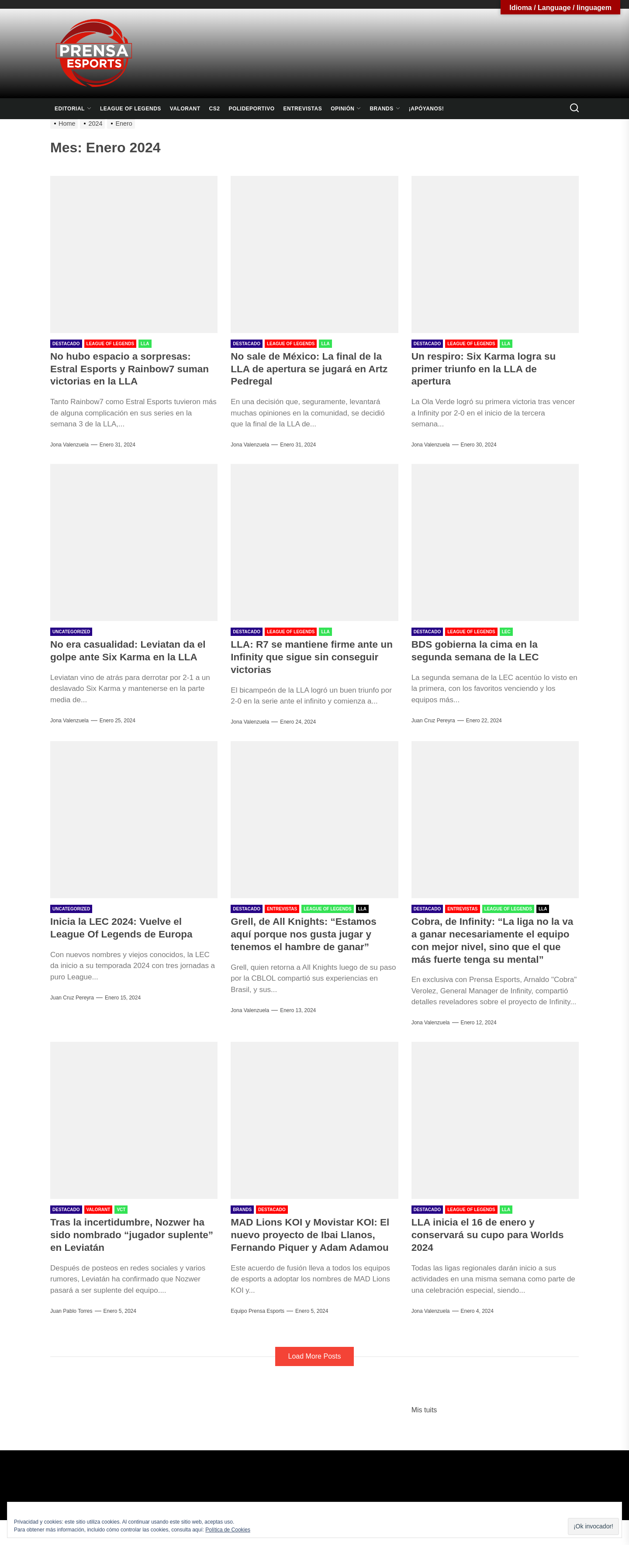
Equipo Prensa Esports (257, 1336)
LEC (506, 631)
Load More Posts (314, 1381)
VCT (121, 1222)
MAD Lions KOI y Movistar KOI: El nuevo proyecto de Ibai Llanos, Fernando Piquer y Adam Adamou (314, 1253)
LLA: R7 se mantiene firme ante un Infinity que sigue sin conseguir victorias (309, 656)
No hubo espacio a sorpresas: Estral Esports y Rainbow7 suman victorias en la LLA (125, 368)
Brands (385, 109)
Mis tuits (424, 1435)
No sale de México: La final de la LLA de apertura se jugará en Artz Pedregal (314, 368)
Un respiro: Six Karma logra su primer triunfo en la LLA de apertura (488, 368)
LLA (145, 343)
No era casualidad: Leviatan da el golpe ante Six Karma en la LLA (133, 650)
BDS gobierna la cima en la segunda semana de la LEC (479, 650)
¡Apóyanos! (426, 109)
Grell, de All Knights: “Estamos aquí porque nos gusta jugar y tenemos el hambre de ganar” (308, 933)
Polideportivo (251, 109)
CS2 (214, 109)
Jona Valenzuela (69, 445)
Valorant (185, 109)
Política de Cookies (227, 1530)
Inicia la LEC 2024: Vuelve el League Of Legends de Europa (126, 927)
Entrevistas (302, 109)
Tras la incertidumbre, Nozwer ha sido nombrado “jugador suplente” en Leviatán (132, 1247)
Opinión (346, 109)
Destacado (66, 343)
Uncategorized (71, 631)
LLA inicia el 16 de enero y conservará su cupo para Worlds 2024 (492, 1247)
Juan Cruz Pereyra (433, 721)
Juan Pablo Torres (71, 1324)
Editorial (73, 109)
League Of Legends (130, 109)
